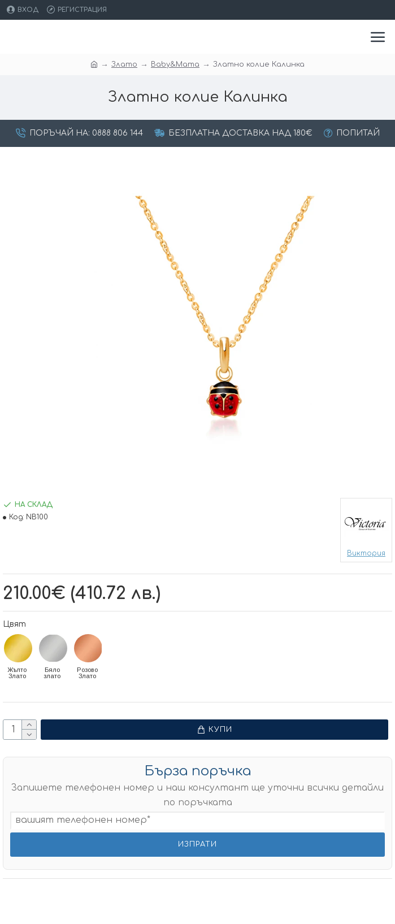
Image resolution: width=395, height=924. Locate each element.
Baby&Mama (175, 64)
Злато (124, 64)
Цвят (14, 624)
